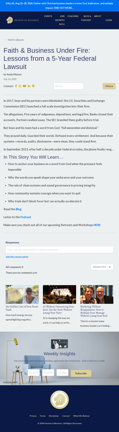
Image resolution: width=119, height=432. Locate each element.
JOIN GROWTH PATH (60, 21)
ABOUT (97, 17)
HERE (97, 226)
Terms (43, 418)
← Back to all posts (15, 40)
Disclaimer (54, 418)
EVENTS (48, 17)
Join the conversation (18, 257)
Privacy (33, 418)
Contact (66, 418)
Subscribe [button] (81, 374)
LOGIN (109, 21)
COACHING (73, 17)
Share (110, 87)
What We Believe (81, 418)
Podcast (25, 218)
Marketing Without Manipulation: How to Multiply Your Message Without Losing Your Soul (95, 313)
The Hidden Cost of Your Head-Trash (20, 309)
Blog (19, 210)
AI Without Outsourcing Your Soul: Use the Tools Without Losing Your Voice (58, 311)
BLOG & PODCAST (86, 19)
